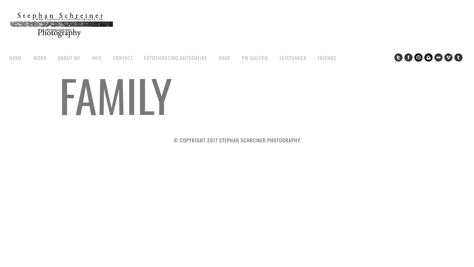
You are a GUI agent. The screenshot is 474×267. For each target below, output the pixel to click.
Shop (224, 58)
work (40, 58)
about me (69, 58)
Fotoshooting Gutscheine (175, 58)
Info (96, 58)
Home (16, 58)
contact (123, 58)
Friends (327, 58)
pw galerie (255, 58)
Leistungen (293, 58)
